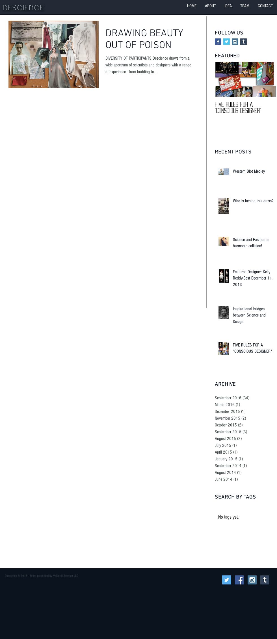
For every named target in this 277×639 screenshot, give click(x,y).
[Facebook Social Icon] (239, 579)
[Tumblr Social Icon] (243, 41)
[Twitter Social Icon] (226, 579)
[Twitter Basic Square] (226, 41)
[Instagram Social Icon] (235, 41)
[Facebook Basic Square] (218, 41)
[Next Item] (267, 79)
